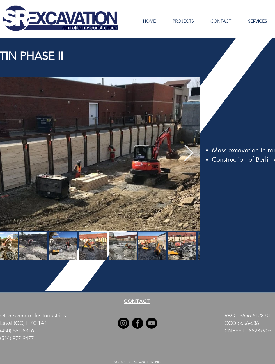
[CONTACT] (137, 301)
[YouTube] (151, 323)
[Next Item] (188, 154)
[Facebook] (137, 323)
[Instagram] (123, 323)
